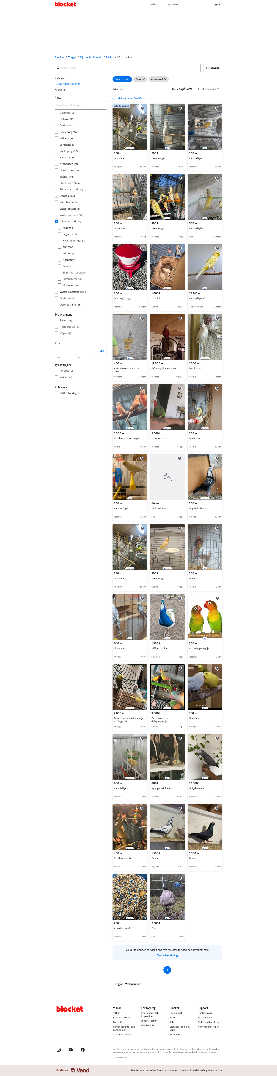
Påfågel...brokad (159, 648)
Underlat (193, 578)
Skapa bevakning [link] (167, 955)
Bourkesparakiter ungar (126, 438)
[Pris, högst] (85, 351)
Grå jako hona (196, 788)
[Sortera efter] (209, 89)
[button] (212, 68)
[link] (67, 84)
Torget (72, 57)
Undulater (119, 158)
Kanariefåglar (158, 228)
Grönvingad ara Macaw (163, 368)
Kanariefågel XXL (198, 298)
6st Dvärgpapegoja (199, 648)
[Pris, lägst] (64, 351)
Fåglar (109, 57)
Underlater (119, 228)
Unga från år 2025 (198, 508)
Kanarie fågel (121, 508)
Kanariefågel (157, 158)
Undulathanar (158, 508)
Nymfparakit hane (160, 788)
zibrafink (156, 298)
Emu (153, 928)
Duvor (154, 858)
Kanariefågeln (121, 788)
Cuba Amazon (158, 438)
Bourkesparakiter (123, 858)
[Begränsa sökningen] (81, 105)
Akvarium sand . (122, 928)
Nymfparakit (195, 368)
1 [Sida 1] (167, 970)
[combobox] (128, 68)
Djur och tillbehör (91, 57)
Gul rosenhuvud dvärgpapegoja (160, 720)
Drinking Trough (122, 298)
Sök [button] (101, 351)
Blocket (59, 57)
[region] (130, 127)
